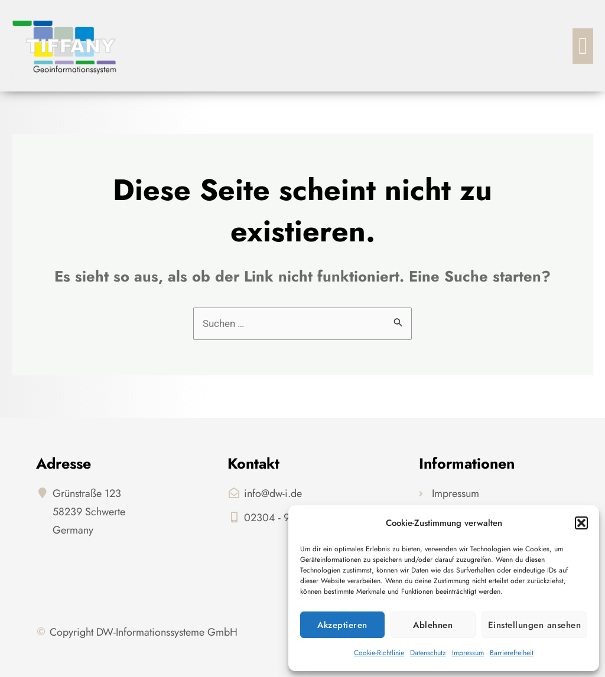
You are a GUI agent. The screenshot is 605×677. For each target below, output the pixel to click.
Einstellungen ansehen (534, 625)
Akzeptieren (342, 625)
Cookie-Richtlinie (379, 652)
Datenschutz (428, 652)
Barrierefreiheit (512, 652)
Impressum (468, 652)
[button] (581, 523)
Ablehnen (433, 625)
